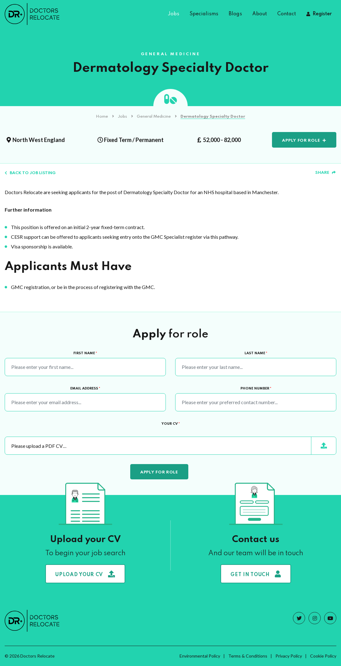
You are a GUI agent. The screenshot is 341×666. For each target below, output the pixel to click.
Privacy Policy (288, 656)
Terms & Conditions (247, 656)
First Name (85, 353)
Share (325, 173)
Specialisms (204, 14)
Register (322, 14)
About (259, 14)
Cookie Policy (323, 656)
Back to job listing (30, 173)
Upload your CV (85, 574)
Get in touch (255, 574)
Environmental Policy (200, 656)
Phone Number (255, 388)
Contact (286, 14)
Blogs (235, 14)
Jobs (173, 14)
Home (102, 117)
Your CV (170, 424)
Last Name (256, 353)
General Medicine (154, 117)
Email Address (85, 388)
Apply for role (301, 141)
